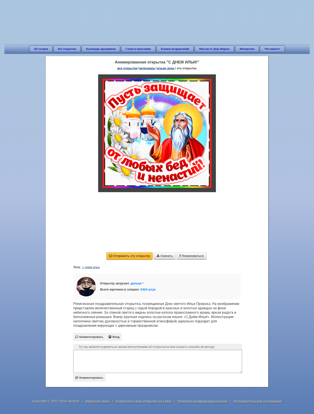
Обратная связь (97, 401)
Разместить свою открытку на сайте (144, 401)
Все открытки (67, 48)
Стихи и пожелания (138, 48)
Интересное (247, 48)
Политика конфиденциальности (203, 401)
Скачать (165, 256)
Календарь (147, 68)
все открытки (127, 68)
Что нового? (272, 48)
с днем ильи (91, 267)
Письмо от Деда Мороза (214, 48)
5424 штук (148, 289)
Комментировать (89, 377)
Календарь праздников (101, 48)
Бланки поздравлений (175, 48)
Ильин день (166, 68)
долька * (137, 283)
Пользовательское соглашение (258, 401)
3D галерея (41, 48)
